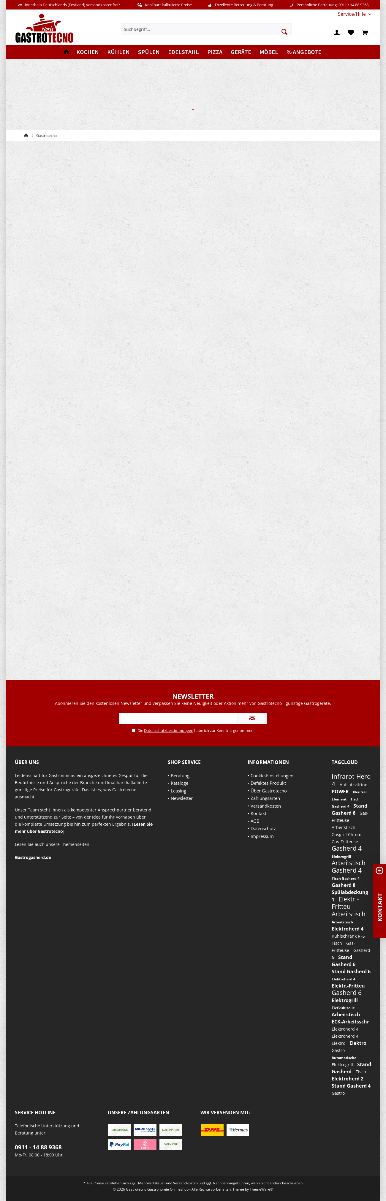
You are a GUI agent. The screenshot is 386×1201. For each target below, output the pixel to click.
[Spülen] (149, 52)
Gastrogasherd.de (33, 857)
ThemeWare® (261, 1189)
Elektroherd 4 (347, 928)
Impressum (262, 836)
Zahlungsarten (265, 798)
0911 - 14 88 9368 (38, 1147)
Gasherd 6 (347, 992)
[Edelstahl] (183, 52)
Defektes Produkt (268, 783)
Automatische (344, 1057)
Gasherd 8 (343, 885)
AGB (255, 821)
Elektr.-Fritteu (345, 903)
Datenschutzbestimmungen (168, 730)
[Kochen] (87, 52)
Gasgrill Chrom (346, 834)
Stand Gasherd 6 (351, 971)
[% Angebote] (303, 52)
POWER (341, 791)
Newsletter (182, 798)
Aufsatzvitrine (353, 784)
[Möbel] (268, 52)
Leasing (178, 791)
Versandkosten (266, 806)
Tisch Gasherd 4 (346, 878)
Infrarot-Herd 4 (351, 780)
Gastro (338, 1050)
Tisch (337, 943)
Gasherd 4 (347, 848)
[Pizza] (215, 52)
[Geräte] (241, 52)
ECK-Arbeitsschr (350, 1021)
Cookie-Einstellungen (272, 775)
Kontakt (258, 813)
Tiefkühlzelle (343, 1007)
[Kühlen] (118, 52)
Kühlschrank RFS (348, 936)
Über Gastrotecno (269, 791)
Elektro (339, 1043)
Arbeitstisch (343, 827)
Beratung (180, 775)
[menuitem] (352, 14)
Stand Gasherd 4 (351, 1086)
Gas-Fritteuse (345, 841)
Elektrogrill (341, 856)
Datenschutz (263, 828)
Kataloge (179, 783)
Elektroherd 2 (347, 1078)
